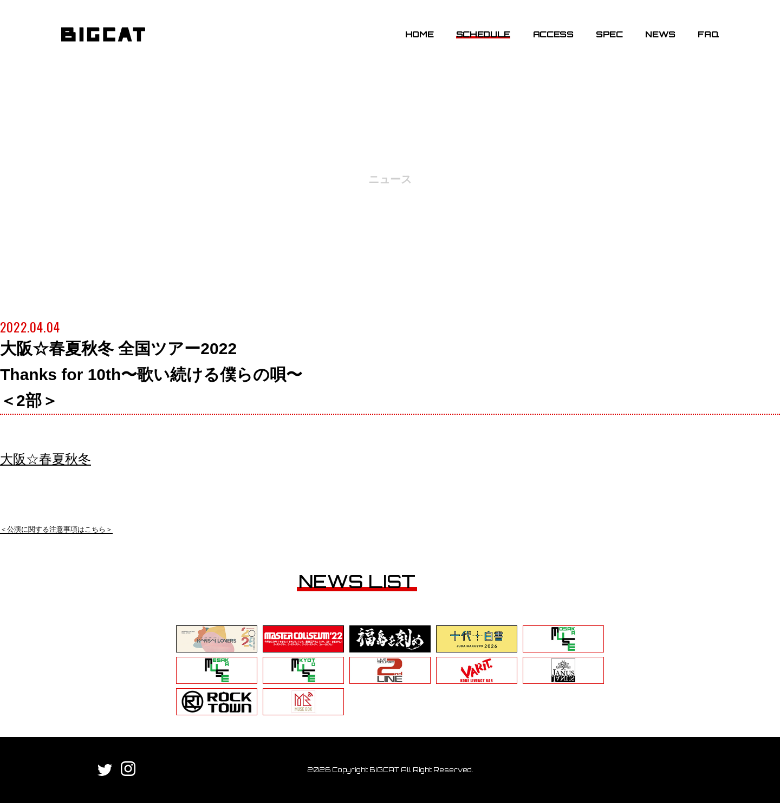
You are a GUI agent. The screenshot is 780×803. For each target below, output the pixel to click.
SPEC (609, 34)
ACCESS (553, 34)
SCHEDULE (483, 34)
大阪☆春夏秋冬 (45, 459)
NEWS (660, 34)
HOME (419, 34)
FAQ (708, 34)
